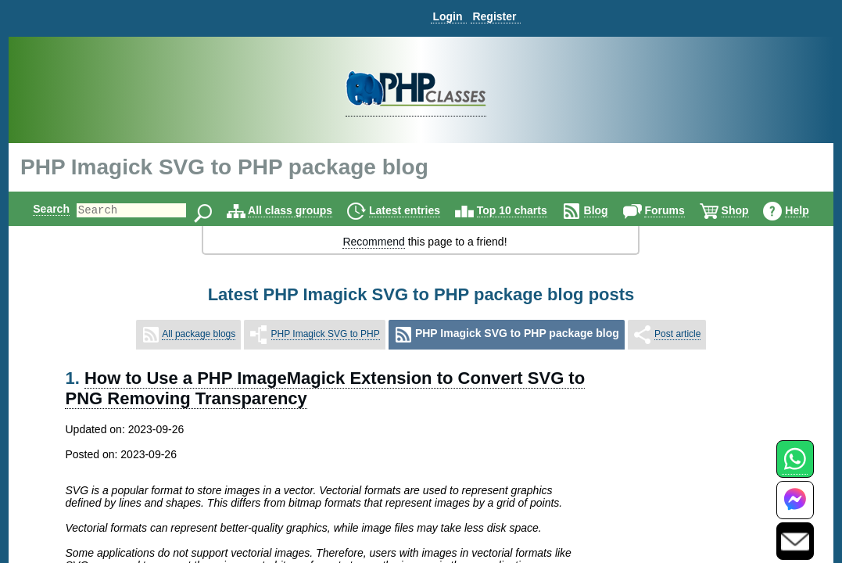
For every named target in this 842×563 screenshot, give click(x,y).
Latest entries (417, 210)
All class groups (303, 210)
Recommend (373, 241)
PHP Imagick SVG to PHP (325, 333)
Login (447, 16)
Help (810, 210)
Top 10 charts (525, 210)
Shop (748, 210)
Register (494, 16)
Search (38, 209)
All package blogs (198, 333)
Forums (677, 210)
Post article (677, 333)
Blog (609, 210)
